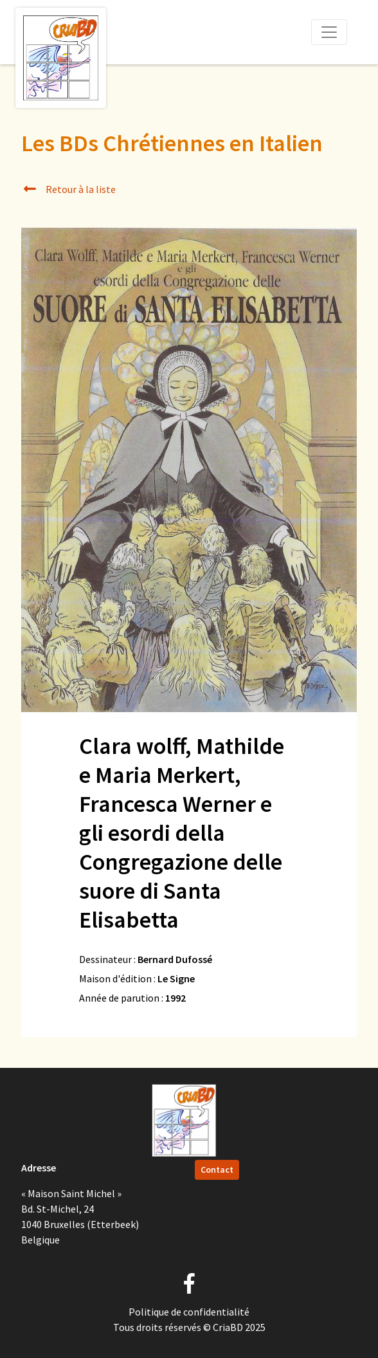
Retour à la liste (68, 189)
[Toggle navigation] (329, 32)
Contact (217, 1169)
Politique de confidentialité (189, 1311)
